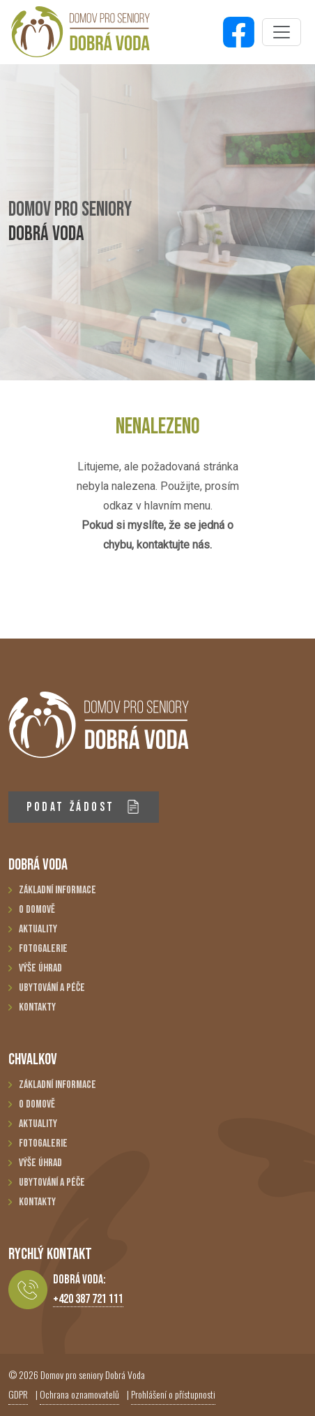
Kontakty (37, 1007)
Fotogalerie (43, 948)
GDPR (18, 1394)
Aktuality (38, 929)
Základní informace (57, 890)
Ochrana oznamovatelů (79, 1394)
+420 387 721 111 (88, 1299)
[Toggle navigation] (281, 32)
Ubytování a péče (52, 987)
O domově (37, 909)
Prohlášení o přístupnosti (173, 1394)
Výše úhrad (40, 968)
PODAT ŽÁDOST (83, 807)
